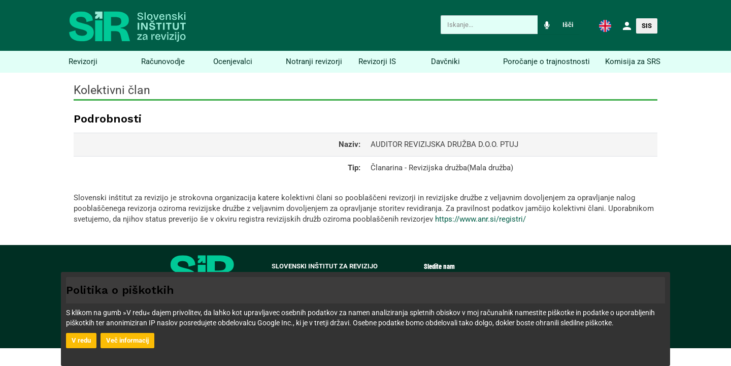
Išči (567, 24)
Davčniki (445, 61)
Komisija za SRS (632, 61)
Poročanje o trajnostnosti (546, 61)
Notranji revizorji (314, 61)
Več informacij (127, 340)
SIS (647, 25)
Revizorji (83, 61)
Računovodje (163, 61)
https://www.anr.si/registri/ (480, 219)
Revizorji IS (377, 61)
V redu (81, 340)
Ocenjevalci (232, 61)
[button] (605, 25)
